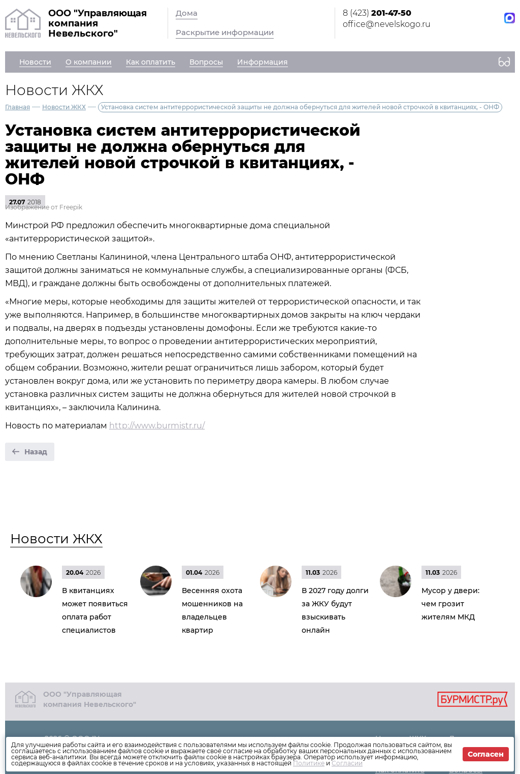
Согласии (347, 763)
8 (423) (377, 13)
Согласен (486, 754)
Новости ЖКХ (64, 107)
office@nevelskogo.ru (387, 24)
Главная (17, 107)
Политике (308, 763)
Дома (187, 13)
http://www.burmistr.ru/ (157, 425)
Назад (35, 451)
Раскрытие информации (225, 32)
